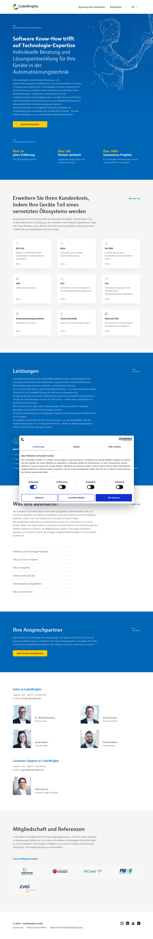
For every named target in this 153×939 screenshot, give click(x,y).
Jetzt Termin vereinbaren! (30, 653)
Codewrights (26, 7)
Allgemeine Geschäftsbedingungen (66, 927)
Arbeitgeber (116, 6)
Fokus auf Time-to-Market (25, 559)
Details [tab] (76, 447)
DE (133, 6)
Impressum (18, 927)
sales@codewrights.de (30, 698)
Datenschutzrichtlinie (37, 927)
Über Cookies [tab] (115, 447)
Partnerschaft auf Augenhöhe (27, 583)
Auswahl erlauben (76, 498)
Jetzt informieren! (30, 124)
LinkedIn (127, 923)
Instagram (121, 923)
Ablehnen (39, 498)
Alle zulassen (114, 498)
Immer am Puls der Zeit (24, 575)
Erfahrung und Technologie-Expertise (30, 551)
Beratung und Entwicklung (92, 6)
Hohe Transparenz (21, 567)
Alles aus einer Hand (22, 591)
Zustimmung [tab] (38, 447)
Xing (138, 923)
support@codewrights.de (32, 769)
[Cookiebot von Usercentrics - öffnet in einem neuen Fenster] (121, 439)
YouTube (133, 923)
